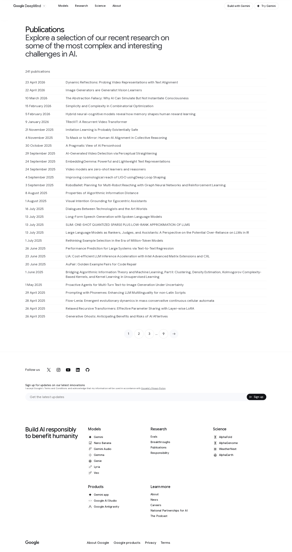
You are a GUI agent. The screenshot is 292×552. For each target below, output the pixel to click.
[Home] (27, 5)
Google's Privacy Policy (153, 388)
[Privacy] (150, 542)
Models (63, 5)
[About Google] (98, 542)
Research (81, 5)
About (116, 5)
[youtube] (68, 369)
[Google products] (127, 542)
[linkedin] (77, 369)
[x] (48, 369)
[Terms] (165, 542)
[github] (87, 369)
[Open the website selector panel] (44, 5)
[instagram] (58, 369)
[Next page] (173, 333)
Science (100, 5)
